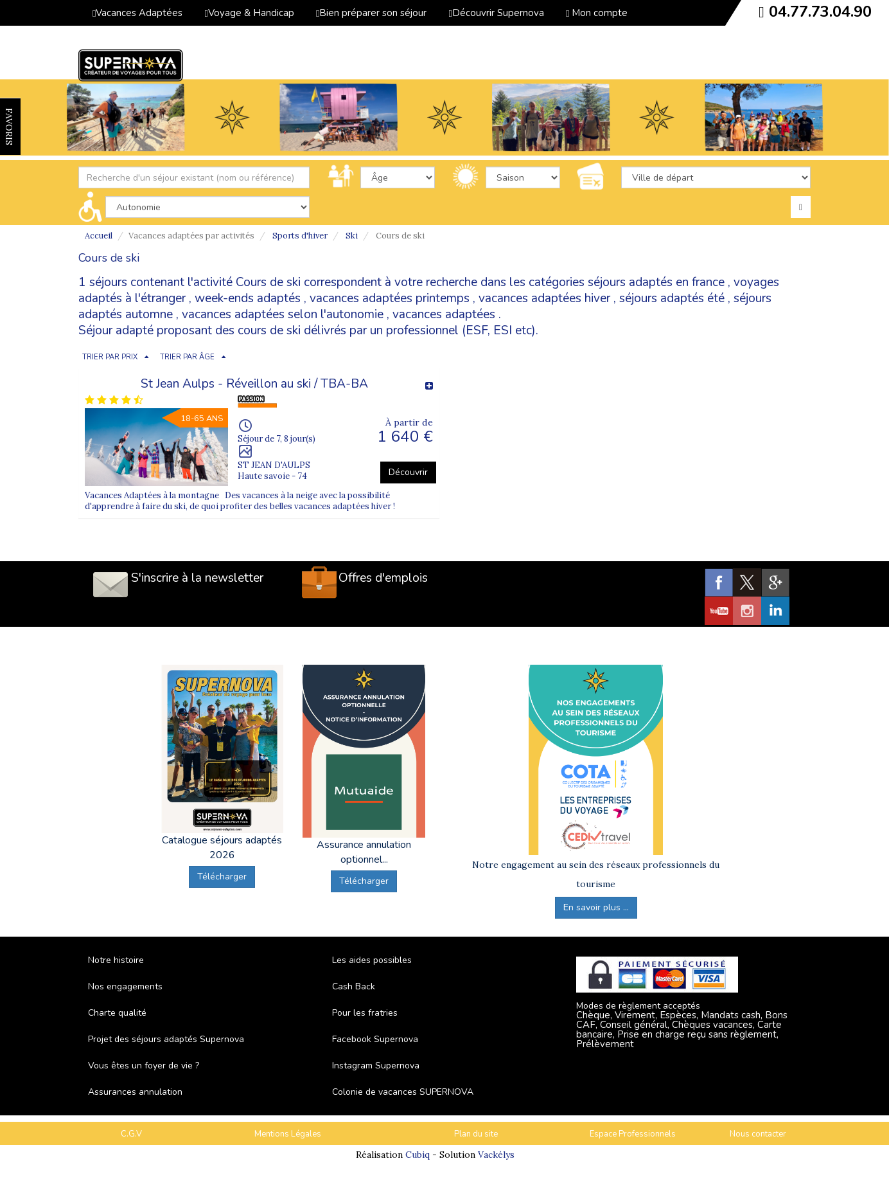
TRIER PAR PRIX (109, 357)
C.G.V (131, 1134)
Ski (352, 235)
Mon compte (597, 12)
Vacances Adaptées (137, 12)
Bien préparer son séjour (371, 12)
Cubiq (417, 1154)
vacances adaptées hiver (544, 298)
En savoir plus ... (596, 907)
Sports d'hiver (300, 235)
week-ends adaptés (248, 298)
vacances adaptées (443, 314)
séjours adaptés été (672, 298)
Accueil (98, 235)
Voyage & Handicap (249, 12)
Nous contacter (758, 1134)
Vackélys (496, 1154)
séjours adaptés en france (656, 282)
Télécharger (222, 876)
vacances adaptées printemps (390, 298)
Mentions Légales (287, 1134)
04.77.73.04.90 (820, 11)
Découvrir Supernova (495, 12)
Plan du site (476, 1134)
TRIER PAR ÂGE (187, 357)
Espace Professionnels (633, 1134)
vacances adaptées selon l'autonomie (282, 314)
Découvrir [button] (408, 472)
